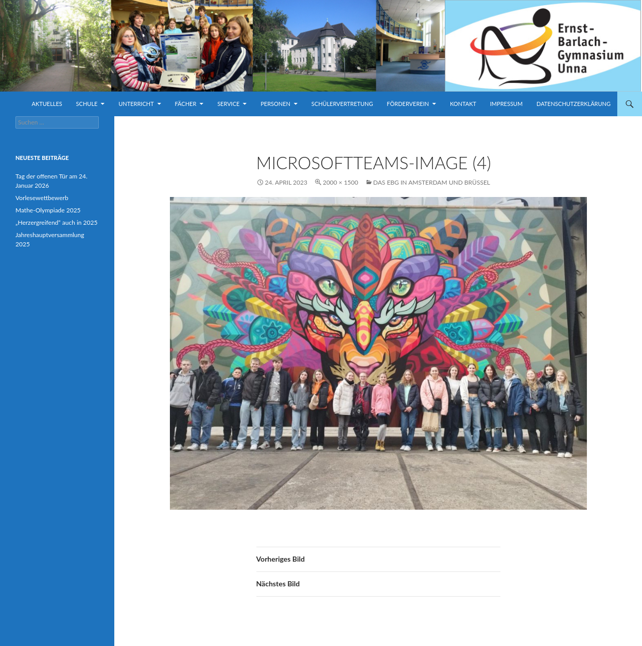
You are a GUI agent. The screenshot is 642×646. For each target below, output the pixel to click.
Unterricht (135, 103)
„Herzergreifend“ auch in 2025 (56, 222)
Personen (275, 103)
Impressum (506, 103)
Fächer (186, 103)
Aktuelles (46, 103)
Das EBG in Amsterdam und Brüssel (431, 182)
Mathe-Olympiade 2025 (48, 210)
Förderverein (408, 103)
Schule (87, 103)
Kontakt (463, 103)
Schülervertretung (342, 103)
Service (228, 103)
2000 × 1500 (340, 182)
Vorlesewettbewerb (41, 198)
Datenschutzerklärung (573, 103)
